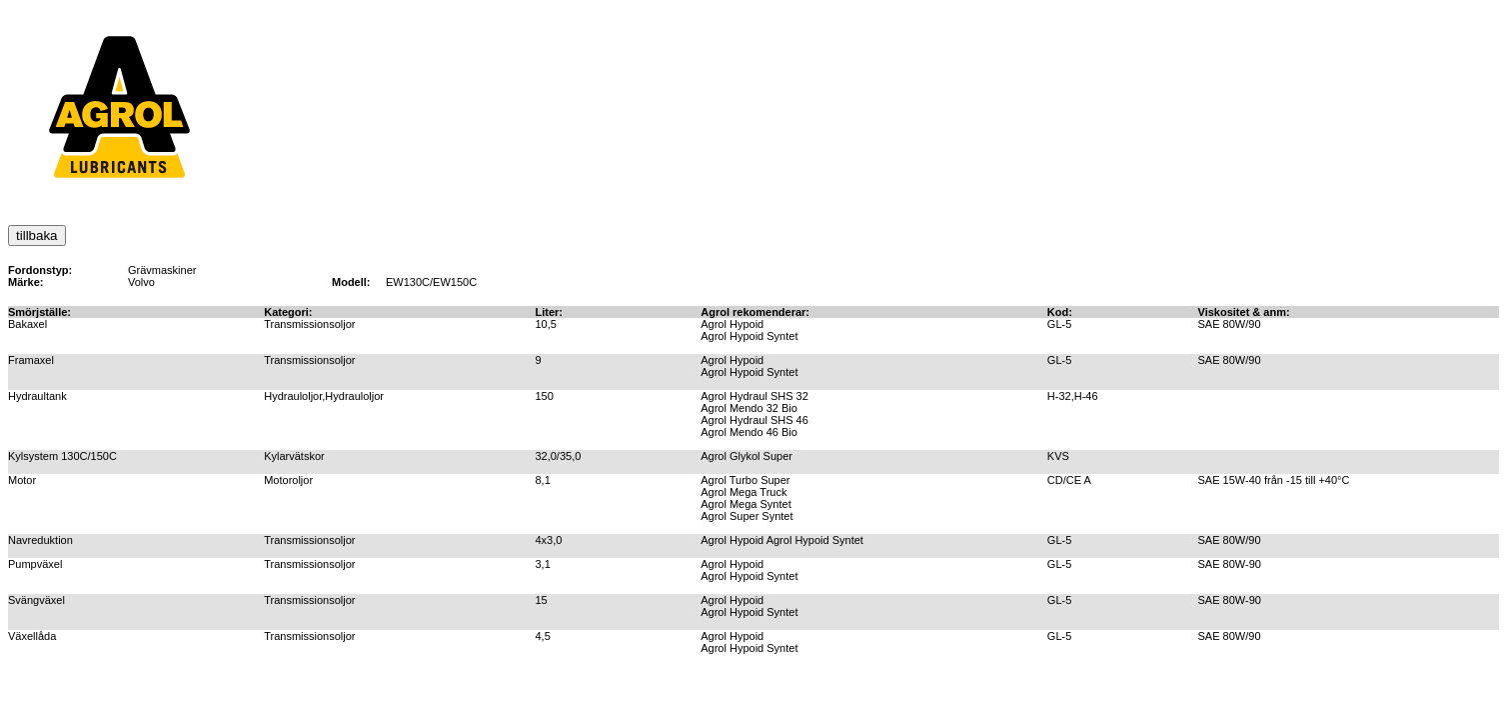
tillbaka (37, 235)
